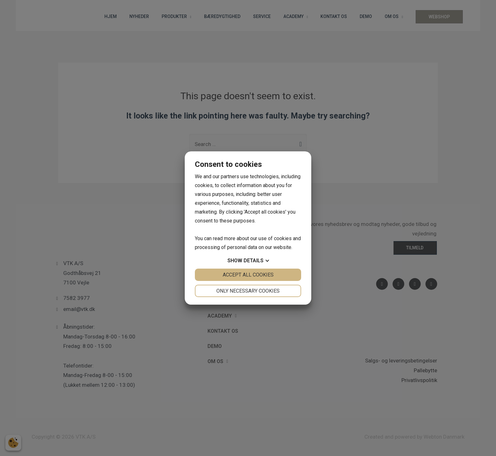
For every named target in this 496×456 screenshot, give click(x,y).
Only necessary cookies (248, 291)
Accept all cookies (248, 275)
